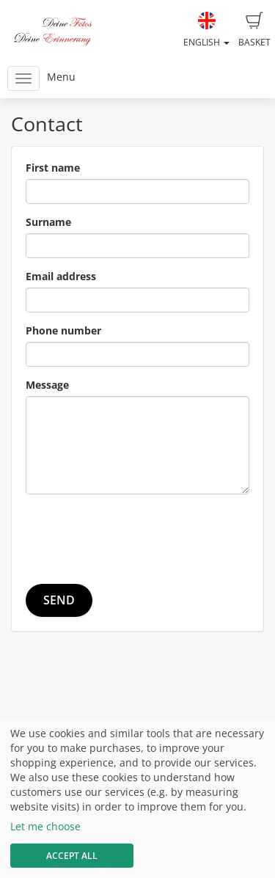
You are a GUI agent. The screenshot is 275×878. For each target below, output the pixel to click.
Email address (61, 276)
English (206, 30)
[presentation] (137, 534)
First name (53, 168)
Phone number (63, 330)
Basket (254, 30)
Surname (48, 222)
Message (47, 385)
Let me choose (45, 826)
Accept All (72, 855)
